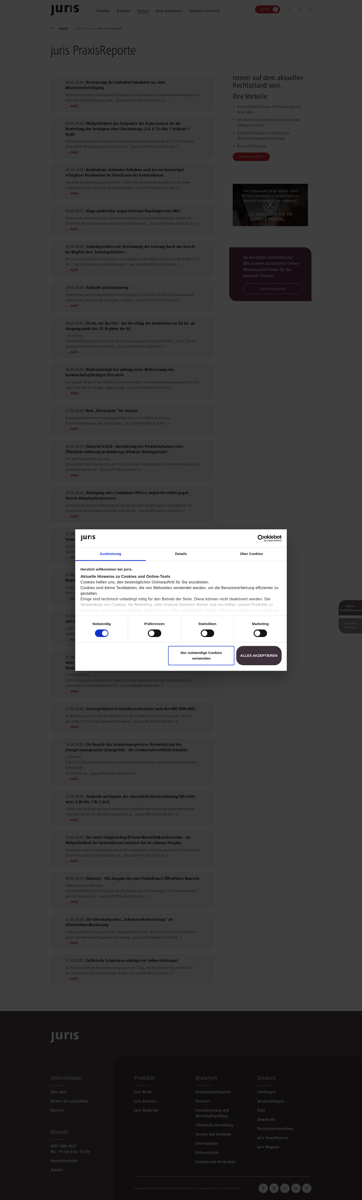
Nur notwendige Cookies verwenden (201, 655)
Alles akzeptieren (259, 655)
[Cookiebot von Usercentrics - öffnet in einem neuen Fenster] (261, 538)
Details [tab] (181, 554)
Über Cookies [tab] (251, 554)
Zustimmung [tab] (110, 554)
